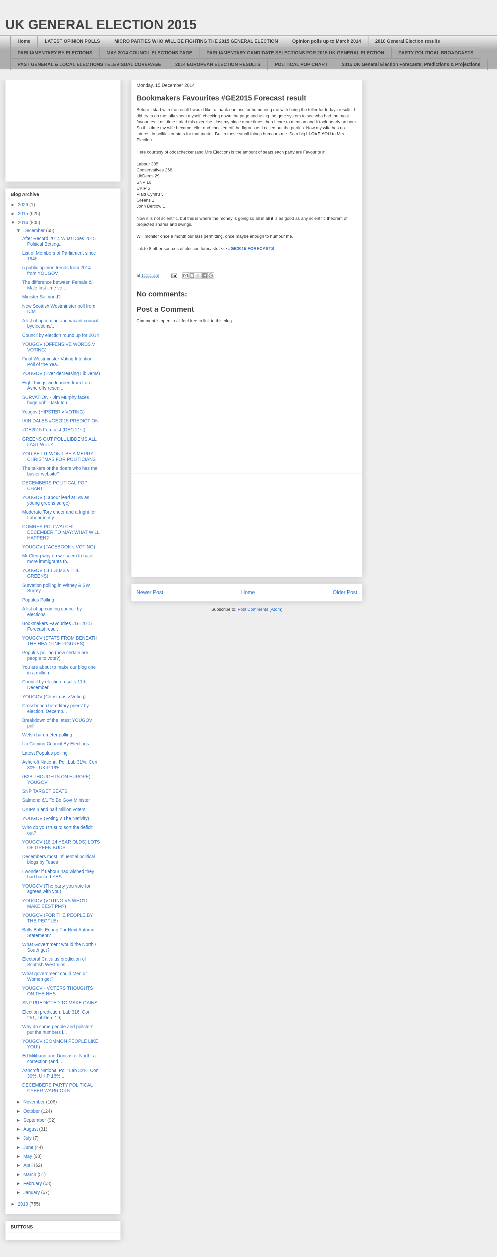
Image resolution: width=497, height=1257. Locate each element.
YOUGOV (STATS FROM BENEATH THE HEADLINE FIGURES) (59, 640)
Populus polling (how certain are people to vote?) (55, 655)
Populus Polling (38, 599)
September (35, 1120)
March (30, 1174)
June (28, 1147)
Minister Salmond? (41, 296)
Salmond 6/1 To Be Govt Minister (56, 800)
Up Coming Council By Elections (55, 743)
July (28, 1138)
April (28, 1165)
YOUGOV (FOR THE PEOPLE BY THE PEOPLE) (57, 917)
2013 (23, 1204)
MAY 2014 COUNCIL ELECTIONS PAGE (150, 52)
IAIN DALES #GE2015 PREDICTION (60, 420)
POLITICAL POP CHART (301, 64)
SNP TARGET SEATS (44, 791)
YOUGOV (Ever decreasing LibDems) (61, 373)
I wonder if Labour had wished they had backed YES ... (58, 874)
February (33, 1183)
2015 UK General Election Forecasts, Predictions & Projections (411, 64)
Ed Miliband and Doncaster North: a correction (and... (59, 1058)
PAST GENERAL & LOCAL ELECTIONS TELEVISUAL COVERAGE (89, 64)
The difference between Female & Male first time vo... (57, 285)
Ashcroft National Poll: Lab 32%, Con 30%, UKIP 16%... (60, 1073)
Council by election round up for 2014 (60, 335)
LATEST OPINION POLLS (72, 41)
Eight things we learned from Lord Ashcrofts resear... (56, 385)
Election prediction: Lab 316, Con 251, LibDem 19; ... (56, 1014)
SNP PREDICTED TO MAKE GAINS (59, 1002)
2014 (23, 222)
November (34, 1101)
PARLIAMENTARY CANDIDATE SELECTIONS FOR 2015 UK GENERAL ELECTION (295, 52)
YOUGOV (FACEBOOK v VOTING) (58, 546)
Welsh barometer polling (47, 734)
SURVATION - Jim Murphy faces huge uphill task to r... (55, 400)
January (32, 1192)
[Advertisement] (247, 525)
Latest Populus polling (45, 753)
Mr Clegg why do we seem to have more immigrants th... (57, 558)
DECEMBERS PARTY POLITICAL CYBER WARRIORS (57, 1087)
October (32, 1111)
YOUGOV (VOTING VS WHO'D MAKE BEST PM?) (54, 903)
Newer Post (150, 592)
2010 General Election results (407, 41)
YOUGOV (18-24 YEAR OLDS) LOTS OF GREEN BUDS (61, 844)
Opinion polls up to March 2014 (326, 41)
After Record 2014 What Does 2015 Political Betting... (59, 241)
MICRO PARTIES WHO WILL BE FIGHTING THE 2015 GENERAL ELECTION (196, 41)
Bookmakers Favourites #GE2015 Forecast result (57, 626)
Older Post (345, 592)
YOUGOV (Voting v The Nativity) (55, 818)
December (34, 230)
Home (24, 41)
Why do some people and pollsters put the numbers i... (57, 1029)
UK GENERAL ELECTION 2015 (100, 24)
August (31, 1129)
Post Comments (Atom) (260, 609)
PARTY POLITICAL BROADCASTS (436, 52)
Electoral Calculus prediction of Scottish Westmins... (54, 961)
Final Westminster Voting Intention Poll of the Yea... (57, 361)
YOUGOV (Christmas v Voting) (53, 696)
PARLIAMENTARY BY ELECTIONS (55, 52)
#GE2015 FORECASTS (251, 248)
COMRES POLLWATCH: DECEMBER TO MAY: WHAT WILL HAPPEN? (60, 532)
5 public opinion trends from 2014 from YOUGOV (56, 270)
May (28, 1156)
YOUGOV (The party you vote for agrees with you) (56, 888)
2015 (23, 213)
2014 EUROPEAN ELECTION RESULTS (217, 64)
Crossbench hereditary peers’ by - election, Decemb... (57, 708)
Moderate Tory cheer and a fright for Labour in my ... (59, 514)
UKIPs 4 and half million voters (53, 809)
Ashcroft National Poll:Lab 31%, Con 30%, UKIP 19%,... (59, 764)
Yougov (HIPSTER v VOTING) (53, 411)
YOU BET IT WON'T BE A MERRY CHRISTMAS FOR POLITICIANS (59, 456)
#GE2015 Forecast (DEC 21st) (53, 429)
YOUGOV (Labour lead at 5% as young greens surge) (55, 500)
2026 (23, 204)
